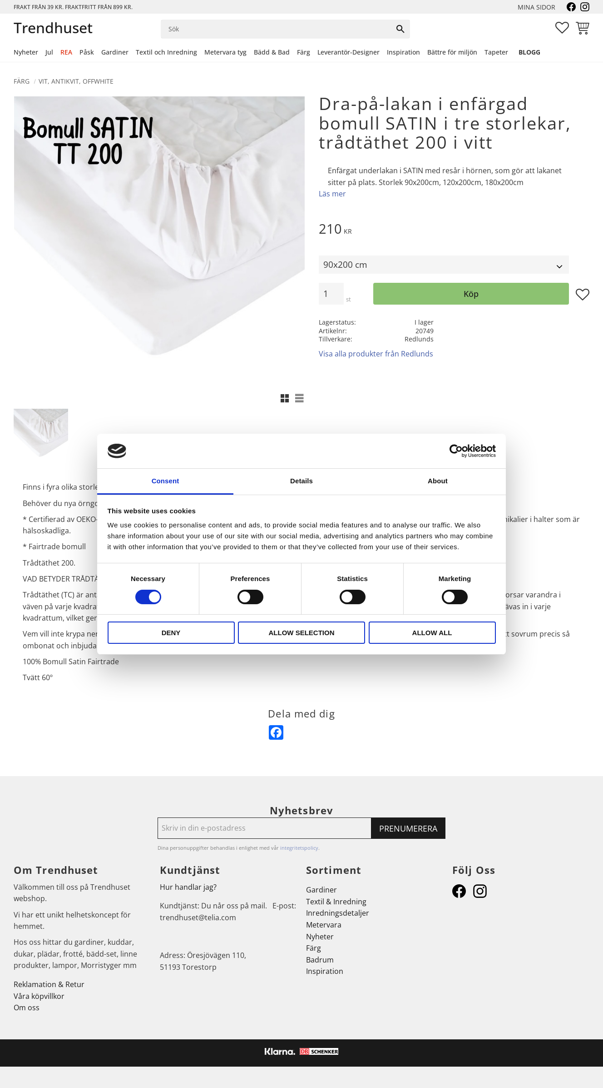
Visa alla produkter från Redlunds (376, 354)
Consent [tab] (165, 481)
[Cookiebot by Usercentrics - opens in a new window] (456, 451)
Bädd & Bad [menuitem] (272, 52)
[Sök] (400, 29)
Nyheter (320, 937)
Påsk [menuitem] (86, 52)
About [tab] (438, 481)
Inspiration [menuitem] (403, 52)
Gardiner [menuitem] (115, 52)
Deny (171, 633)
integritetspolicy (299, 847)
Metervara (323, 925)
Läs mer (332, 194)
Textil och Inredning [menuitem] (166, 52)
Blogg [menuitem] (529, 52)
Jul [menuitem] (49, 52)
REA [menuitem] (66, 52)
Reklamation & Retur (49, 984)
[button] (562, 28)
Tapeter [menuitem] (496, 52)
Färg (313, 948)
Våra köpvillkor (39, 996)
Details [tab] (301, 481)
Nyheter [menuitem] (26, 52)
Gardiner (321, 890)
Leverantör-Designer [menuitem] (348, 52)
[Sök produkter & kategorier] (276, 29)
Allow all (432, 633)
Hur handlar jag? (188, 887)
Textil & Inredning (336, 902)
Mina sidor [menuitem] (536, 7)
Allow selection (302, 633)
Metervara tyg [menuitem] (225, 52)
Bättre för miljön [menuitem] (452, 52)
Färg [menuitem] (303, 52)
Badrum (320, 960)
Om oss (27, 1008)
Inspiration (324, 971)
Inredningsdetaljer (337, 913)
